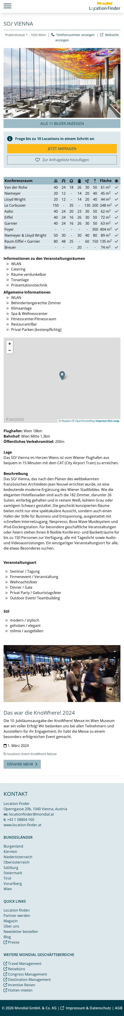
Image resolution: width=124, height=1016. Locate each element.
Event (25, 754)
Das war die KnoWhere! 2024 (39, 712)
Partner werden (17, 915)
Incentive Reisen (19, 984)
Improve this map (107, 421)
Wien (8, 888)
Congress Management (25, 974)
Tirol (7, 878)
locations (14, 754)
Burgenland (13, 846)
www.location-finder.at (22, 824)
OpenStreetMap (85, 421)
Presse (11, 942)
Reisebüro (14, 968)
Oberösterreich (16, 862)
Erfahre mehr (22, 764)
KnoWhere (38, 754)
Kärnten (10, 851)
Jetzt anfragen (62, 148)
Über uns (11, 926)
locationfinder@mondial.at (31, 814)
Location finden (17, 910)
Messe (52, 754)
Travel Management (22, 963)
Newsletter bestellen (21, 931)
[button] (62, 375)
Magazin (11, 920)
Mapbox (67, 421)
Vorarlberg (13, 883)
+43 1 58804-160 (20, 819)
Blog (7, 936)
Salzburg (11, 867)
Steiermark (13, 872)
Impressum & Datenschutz (85, 1008)
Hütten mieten (18, 990)
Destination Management (27, 979)
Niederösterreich (18, 856)
